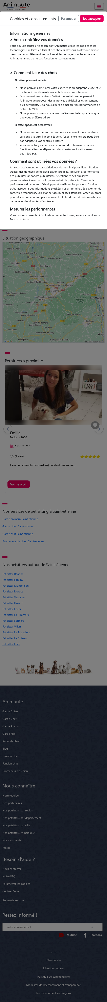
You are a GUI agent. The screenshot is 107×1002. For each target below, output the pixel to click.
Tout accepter (92, 18)
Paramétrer (69, 18)
